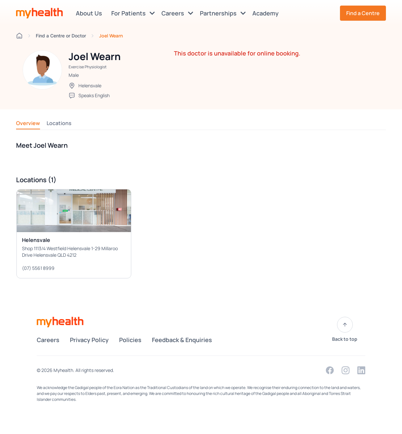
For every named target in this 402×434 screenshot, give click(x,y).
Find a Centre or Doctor (61, 35)
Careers (177, 13)
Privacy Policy (89, 340)
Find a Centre (363, 13)
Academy (266, 13)
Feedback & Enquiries (182, 340)
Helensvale (89, 85)
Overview (28, 123)
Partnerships (223, 13)
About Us (90, 13)
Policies (130, 340)
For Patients (133, 13)
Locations (59, 123)
